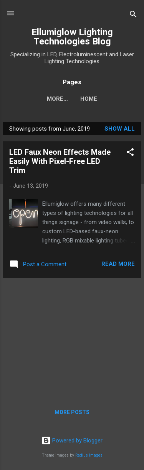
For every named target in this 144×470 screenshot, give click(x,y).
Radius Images (89, 455)
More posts (72, 412)
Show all (119, 128)
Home (72, 98)
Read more (118, 263)
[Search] (133, 15)
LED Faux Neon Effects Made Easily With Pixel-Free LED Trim (60, 161)
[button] (130, 153)
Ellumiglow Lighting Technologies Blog (72, 37)
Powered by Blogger (72, 440)
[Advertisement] (72, 337)
